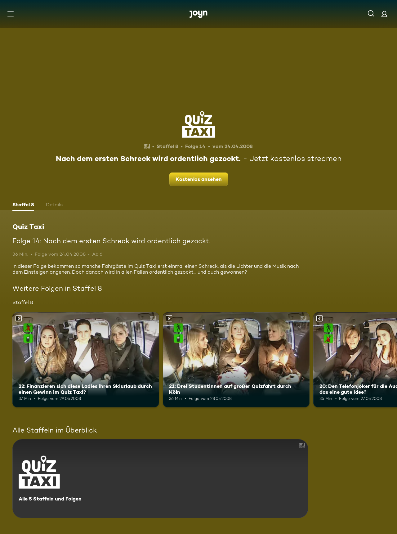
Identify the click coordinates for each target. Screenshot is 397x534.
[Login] (384, 13)
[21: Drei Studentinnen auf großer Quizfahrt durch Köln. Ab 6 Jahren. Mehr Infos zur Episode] (236, 359)
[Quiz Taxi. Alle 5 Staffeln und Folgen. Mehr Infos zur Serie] (160, 478)
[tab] (23, 205)
